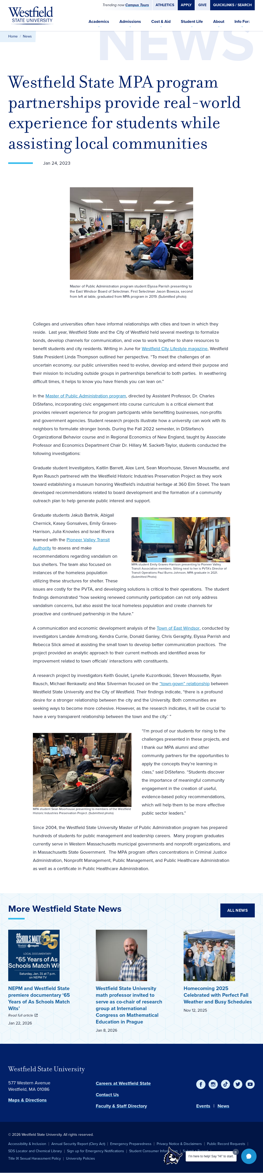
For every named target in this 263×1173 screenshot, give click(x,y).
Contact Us (107, 1094)
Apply (186, 5)
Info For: (242, 21)
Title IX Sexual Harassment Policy (34, 1158)
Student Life (192, 21)
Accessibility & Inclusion (27, 1144)
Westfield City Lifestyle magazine (175, 348)
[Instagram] (213, 1084)
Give (202, 5)
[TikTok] (225, 1084)
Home (13, 36)
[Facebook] (200, 1084)
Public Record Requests (226, 1144)
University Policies (80, 1158)
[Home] (30, 15)
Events (203, 1106)
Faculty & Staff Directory (121, 1106)
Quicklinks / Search (232, 5)
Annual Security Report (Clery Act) (78, 1144)
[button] (249, 1156)
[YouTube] (250, 1084)
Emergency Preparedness (131, 1144)
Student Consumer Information (153, 1151)
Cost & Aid (161, 21)
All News (237, 910)
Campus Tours (137, 5)
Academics (99, 21)
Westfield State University (46, 1069)
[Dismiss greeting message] (236, 1152)
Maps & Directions (27, 1100)
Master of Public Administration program (85, 396)
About (218, 21)
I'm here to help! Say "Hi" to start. (211, 1156)
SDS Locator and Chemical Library (35, 1151)
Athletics (165, 5)
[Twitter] (237, 1084)
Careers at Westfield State (123, 1083)
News (27, 36)
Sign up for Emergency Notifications (95, 1151)
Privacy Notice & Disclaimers (179, 1144)
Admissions (130, 21)
